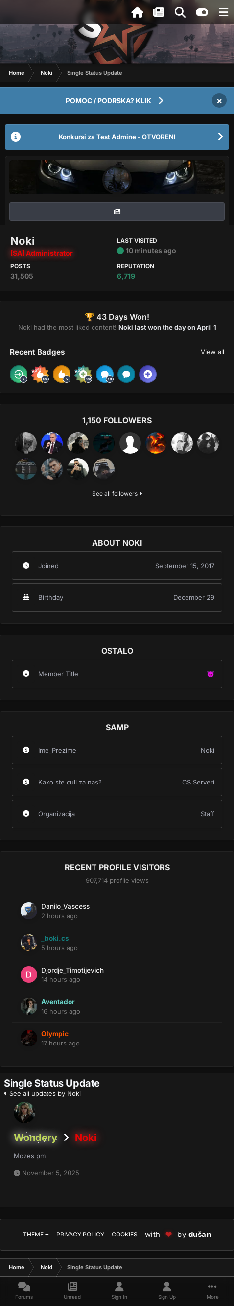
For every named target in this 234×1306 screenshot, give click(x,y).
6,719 (126, 276)
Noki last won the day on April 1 (167, 327)
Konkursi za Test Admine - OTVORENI (117, 137)
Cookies (125, 1234)
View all (212, 352)
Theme (36, 1234)
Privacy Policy (80, 1234)
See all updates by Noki (42, 1093)
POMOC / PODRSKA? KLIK (108, 100)
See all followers (117, 493)
